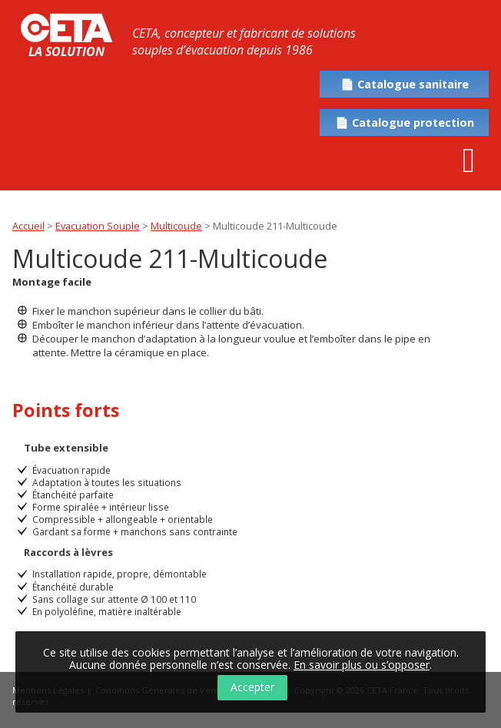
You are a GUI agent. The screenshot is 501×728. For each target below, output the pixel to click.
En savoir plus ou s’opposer (362, 664)
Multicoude (176, 226)
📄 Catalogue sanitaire (404, 84)
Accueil (28, 226)
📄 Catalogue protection (404, 122)
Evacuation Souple (97, 226)
